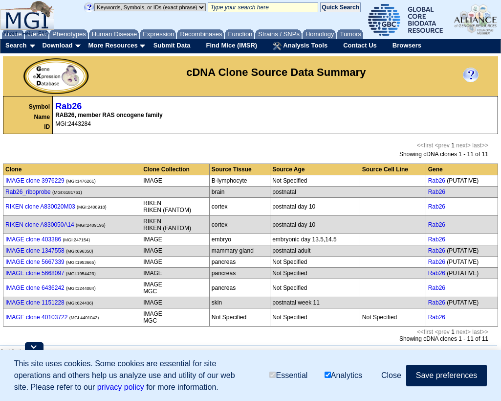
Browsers (406, 45)
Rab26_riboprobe (28, 192)
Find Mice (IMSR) (231, 45)
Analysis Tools (300, 46)
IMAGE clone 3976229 (35, 180)
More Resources (112, 45)
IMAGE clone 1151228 (35, 302)
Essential (288, 375)
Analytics (343, 375)
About (10, 33)
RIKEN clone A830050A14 (39, 224)
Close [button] (391, 375)
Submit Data (172, 45)
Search (15, 45)
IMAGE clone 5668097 (35, 273)
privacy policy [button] (120, 387)
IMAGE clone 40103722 (36, 317)
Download (57, 45)
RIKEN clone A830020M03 (40, 206)
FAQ (43, 33)
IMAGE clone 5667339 (35, 262)
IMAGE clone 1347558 (35, 250)
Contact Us (360, 45)
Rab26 (68, 106)
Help (27, 33)
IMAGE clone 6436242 (35, 287)
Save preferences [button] (446, 375)
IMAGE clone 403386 (33, 239)
